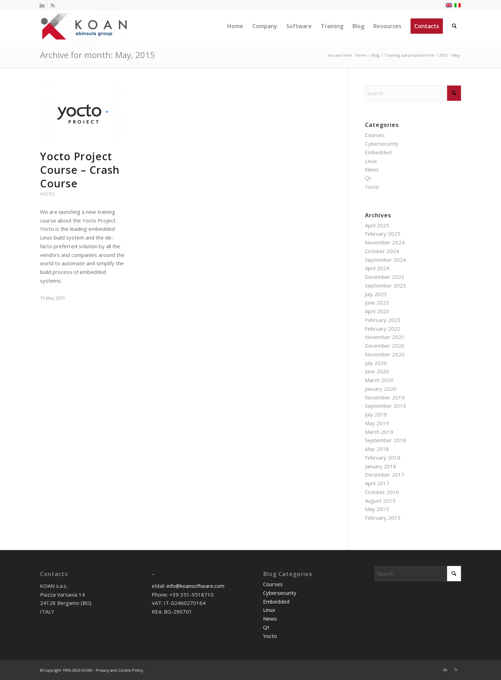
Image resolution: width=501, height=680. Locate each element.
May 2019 (377, 423)
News (372, 169)
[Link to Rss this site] (52, 5)
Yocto (47, 194)
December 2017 (384, 474)
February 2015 (382, 517)
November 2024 (385, 242)
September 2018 (385, 440)
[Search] (454, 26)
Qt (368, 178)
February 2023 (382, 319)
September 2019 (385, 405)
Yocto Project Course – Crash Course (80, 170)
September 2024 (385, 259)
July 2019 (376, 414)
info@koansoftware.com (195, 585)
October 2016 (382, 491)
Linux (371, 160)
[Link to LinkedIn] (42, 5)
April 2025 (377, 225)
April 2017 (377, 483)
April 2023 (377, 311)
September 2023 (385, 285)
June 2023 (377, 302)
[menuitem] (235, 26)
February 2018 (382, 457)
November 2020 (385, 354)
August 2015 (380, 500)
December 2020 (384, 345)
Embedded (378, 152)
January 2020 (380, 388)
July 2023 (376, 294)
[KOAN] (84, 26)
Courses (375, 134)
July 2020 (376, 362)
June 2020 (377, 371)
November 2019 (385, 397)
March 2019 (379, 431)
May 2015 (377, 508)
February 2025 (382, 233)
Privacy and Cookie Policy (119, 670)
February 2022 (382, 328)
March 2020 (379, 380)
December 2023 (384, 276)
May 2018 (377, 448)
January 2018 (380, 466)
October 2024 (382, 251)
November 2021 (385, 336)
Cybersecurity (381, 143)
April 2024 (377, 268)
